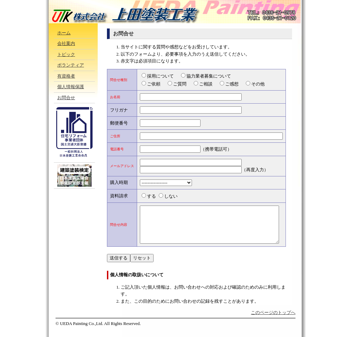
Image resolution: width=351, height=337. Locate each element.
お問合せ (66, 97)
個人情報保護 (70, 86)
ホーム (64, 33)
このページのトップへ (273, 319)
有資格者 (66, 76)
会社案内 (66, 43)
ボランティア (70, 65)
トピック (66, 54)
